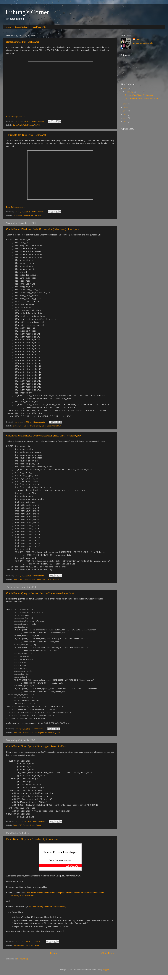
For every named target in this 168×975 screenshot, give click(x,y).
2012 (125, 118)
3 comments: (37, 729)
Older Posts (107, 953)
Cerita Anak (17, 125)
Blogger (106, 970)
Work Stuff (56, 426)
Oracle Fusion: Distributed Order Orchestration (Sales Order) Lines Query (42, 229)
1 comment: (37, 941)
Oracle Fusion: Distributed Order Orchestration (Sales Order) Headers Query (43, 435)
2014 (125, 111)
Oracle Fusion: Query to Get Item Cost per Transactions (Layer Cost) (40, 593)
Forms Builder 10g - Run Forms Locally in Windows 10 (33, 839)
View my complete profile (143, 43)
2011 (125, 122)
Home (8, 27)
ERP (20, 426)
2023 (125, 89)
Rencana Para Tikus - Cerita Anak (22, 41)
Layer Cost (42, 733)
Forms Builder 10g (20, 945)
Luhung (138, 39)
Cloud (15, 426)
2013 (125, 115)
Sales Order (46, 426)
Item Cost (33, 733)
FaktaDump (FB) (39, 27)
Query (38, 426)
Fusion (26, 426)
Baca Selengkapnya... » (16, 117)
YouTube (37, 125)
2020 (125, 104)
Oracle (32, 426)
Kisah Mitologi (21, 27)
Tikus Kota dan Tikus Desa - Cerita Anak (26, 135)
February (129, 92)
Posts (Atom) (22, 959)
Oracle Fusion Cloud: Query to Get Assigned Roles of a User (36, 746)
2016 (125, 107)
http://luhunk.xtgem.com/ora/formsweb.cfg (47, 907)
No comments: (38, 121)
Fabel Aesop (28, 125)
